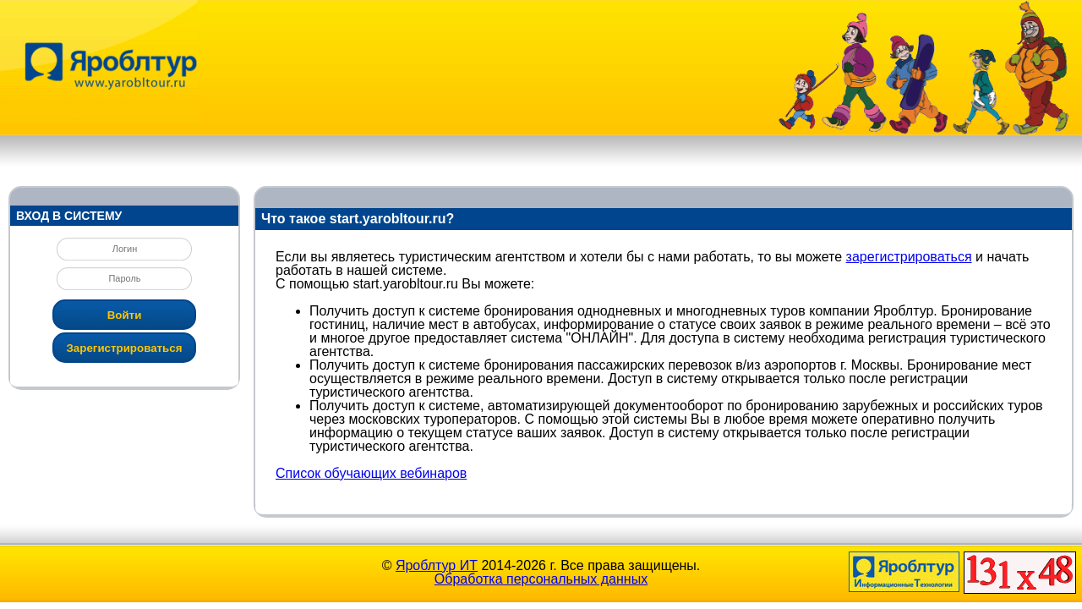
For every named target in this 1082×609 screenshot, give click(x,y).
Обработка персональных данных (541, 579)
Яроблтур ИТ (437, 565)
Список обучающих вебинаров (371, 473)
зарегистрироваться (909, 257)
